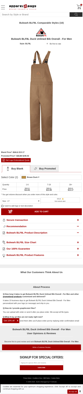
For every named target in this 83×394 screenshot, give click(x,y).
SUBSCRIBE (41, 368)
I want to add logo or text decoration (17, 206)
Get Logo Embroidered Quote (18, 160)
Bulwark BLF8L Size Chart (21, 242)
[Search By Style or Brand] (35, 14)
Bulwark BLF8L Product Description (26, 232)
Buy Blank (14, 168)
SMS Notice (46, 378)
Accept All (73, 391)
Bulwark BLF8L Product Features (25, 255)
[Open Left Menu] (3, 7)
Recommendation (16, 226)
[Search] (76, 14)
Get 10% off (9, 320)
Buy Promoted (44, 168)
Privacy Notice (27, 378)
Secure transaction (17, 220)
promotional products (12, 297)
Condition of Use (37, 378)
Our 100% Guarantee (18, 248)
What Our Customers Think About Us (41, 272)
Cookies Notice (55, 378)
